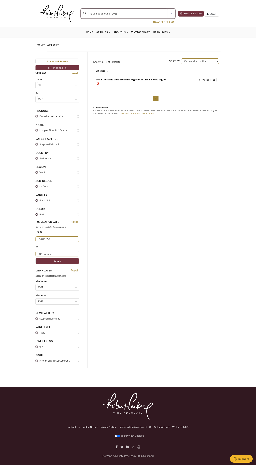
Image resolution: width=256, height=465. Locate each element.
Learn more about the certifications (136, 113)
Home (89, 32)
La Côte (43, 186)
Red (41, 214)
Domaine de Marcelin (51, 116)
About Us (120, 32)
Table (42, 332)
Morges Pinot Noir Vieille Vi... (54, 130)
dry (41, 346)
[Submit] (84, 13)
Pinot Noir (44, 200)
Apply (57, 261)
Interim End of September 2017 (54, 360)
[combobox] (128, 13)
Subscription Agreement (133, 427)
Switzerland (45, 158)
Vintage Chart (140, 32)
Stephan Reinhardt (49, 144)
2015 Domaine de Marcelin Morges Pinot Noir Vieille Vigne (131, 79)
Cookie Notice (90, 427)
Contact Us (73, 427)
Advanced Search (57, 61)
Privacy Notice (108, 427)
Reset (74, 73)
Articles (102, 32)
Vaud (42, 172)
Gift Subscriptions (159, 427)
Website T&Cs (180, 427)
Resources (160, 32)
